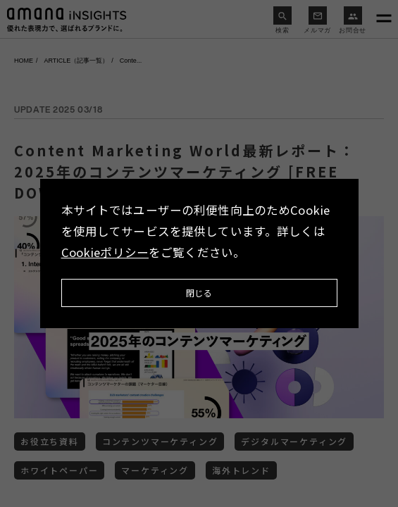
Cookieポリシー (105, 252)
